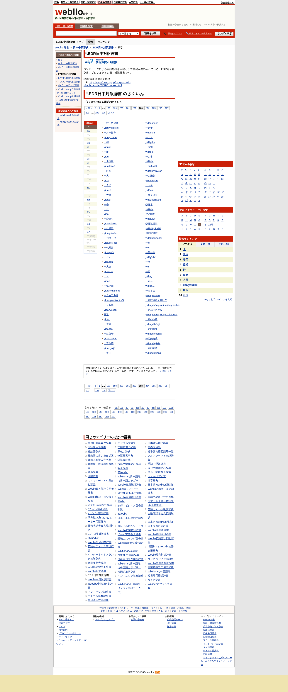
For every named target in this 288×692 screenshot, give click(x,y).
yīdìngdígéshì (152, 343)
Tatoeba (122, 513)
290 (107, 416)
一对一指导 (110, 132)
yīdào (107, 319)
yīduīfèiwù (109, 166)
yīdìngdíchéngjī (153, 333)
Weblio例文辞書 (97, 571)
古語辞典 (133, 2)
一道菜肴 (108, 333)
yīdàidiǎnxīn (110, 223)
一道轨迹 (108, 343)
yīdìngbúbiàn (152, 295)
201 (128, 108)
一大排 (149, 147)
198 (108, 108)
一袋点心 (108, 218)
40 (132, 407)
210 (146, 412)
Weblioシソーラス (128, 488)
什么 (185, 295)
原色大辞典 (124, 451)
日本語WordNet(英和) (160, 521)
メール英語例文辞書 (129, 534)
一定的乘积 (151, 329)
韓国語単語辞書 (127, 571)
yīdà (106, 180)
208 (87, 112)
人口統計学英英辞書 (99, 566)
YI (88, 163)
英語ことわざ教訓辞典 (161, 509)
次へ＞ (111, 112)
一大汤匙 (150, 175)
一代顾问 (108, 228)
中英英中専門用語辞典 (161, 567)
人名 (160, 611)
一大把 (107, 185)
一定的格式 (151, 338)
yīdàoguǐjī (109, 348)
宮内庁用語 (154, 447)
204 (147, 108)
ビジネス (101, 608)
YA (88, 131)
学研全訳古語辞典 (98, 600)
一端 (106, 142)
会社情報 (171, 623)
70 (148, 407)
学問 (188, 608)
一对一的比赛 (111, 123)
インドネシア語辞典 (213, 643)
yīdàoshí (150, 132)
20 (121, 407)
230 (158, 412)
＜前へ (89, 108)
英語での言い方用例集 (161, 497)
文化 (103, 611)
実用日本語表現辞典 (99, 443)
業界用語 (113, 608)
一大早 (149, 185)
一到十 (149, 127)
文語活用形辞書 (97, 447)
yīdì (147, 266)
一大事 (149, 156)
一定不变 (150, 290)
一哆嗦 (107, 170)
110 (171, 407)
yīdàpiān (150, 142)
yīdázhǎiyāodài (153, 238)
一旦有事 (108, 305)
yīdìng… (150, 285)
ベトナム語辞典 (211, 650)
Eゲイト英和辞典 (98, 509)
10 (116, 407)
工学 (166, 608)
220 (152, 412)
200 (121, 108)
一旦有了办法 (111, 295)
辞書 (56, 2)
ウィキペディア (157, 476)
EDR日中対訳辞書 (103, 47)
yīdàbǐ (107, 199)
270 (94, 416)
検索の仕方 (64, 623)
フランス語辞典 (211, 640)
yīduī (106, 156)
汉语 (185, 254)
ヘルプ (62, 626)
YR (88, 199)
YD (88, 143)
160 (113, 412)
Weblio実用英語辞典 (129, 497)
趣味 (129, 611)
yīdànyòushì (110, 309)
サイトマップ (65, 637)
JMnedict (93, 538)
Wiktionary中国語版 (159, 571)
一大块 (107, 266)
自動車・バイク (149, 608)
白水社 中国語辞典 (128, 555)
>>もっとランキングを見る (217, 299)
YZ (88, 232)
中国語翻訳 (107, 26)
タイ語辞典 (208, 647)
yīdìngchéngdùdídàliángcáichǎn (162, 305)
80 (153, 407)
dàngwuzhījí (190, 285)
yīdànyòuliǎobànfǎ (114, 300)
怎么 (185, 274)
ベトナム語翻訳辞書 (99, 595)
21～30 (224, 244)
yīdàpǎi (149, 151)
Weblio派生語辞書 (158, 530)
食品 (154, 611)
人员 (185, 279)
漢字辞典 (153, 480)
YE (88, 147)
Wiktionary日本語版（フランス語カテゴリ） (129, 588)
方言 (167, 611)
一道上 (107, 353)
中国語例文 (86, 26)
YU (88, 212)
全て (60, 59)
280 (100, 416)
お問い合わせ (137, 619)
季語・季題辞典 (157, 463)
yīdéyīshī (150, 257)
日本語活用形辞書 (158, 443)
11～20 (205, 244)
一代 (106, 209)
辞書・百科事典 (179, 611)
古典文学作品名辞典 (129, 463)
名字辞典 (93, 476)
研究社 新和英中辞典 (130, 492)
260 (87, 416)
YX (88, 224)
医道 (106, 314)
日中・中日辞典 (64, 26)
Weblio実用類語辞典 (129, 484)
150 (107, 412)
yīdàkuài (108, 271)
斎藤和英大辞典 (97, 562)
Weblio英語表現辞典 (159, 534)
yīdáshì (149, 209)
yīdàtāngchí (151, 180)
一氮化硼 (108, 285)
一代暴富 (108, 247)
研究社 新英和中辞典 (100, 504)
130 (94, 412)
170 (119, 412)
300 (103, 112)
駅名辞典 (123, 468)
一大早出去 (151, 195)
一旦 (106, 276)
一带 (106, 204)
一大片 (149, 137)
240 (165, 412)
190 (132, 412)
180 (126, 412)
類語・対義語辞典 (70, 2)
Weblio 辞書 (62, 47)
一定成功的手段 (153, 309)
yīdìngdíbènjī (152, 324)
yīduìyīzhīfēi (110, 137)
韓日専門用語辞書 (158, 575)
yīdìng (148, 276)
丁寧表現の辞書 (127, 447)
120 (87, 412)
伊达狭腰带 (151, 223)
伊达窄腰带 (151, 233)
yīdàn (107, 281)
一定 (147, 271)
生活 (109, 611)
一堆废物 (108, 161)
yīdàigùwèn (110, 233)
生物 (147, 611)
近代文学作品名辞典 (159, 468)
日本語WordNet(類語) (160, 484)
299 (97, 112)
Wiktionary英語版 (128, 550)
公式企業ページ (175, 619)
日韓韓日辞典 (120, 2)
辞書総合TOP (227, 2)
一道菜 (107, 324)
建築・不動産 (177, 608)
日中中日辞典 (104, 2)
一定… (149, 281)
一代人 (107, 257)
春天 (185, 259)
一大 (106, 175)
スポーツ (138, 611)
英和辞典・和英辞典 (213, 626)
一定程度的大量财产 (156, 300)
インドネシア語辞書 (99, 591)
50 (137, 407)
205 (153, 108)
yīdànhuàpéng (112, 290)
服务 (185, 290)
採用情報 (171, 626)
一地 (147, 261)
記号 (211, 224)
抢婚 (185, 264)
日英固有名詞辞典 (158, 525)
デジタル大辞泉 (127, 443)
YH (88, 159)
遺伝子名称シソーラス (130, 526)
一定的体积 (151, 319)
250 (171, 412)
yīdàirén (108, 261)
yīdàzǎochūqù (153, 199)
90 (158, 407)
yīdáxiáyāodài (153, 228)
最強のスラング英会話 (130, 538)
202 (134, 108)
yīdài (106, 214)
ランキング (104, 41)
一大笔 (107, 195)
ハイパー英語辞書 (98, 513)
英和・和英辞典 (88, 2)
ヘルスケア (119, 611)
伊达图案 (150, 214)
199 (115, 108)
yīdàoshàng (151, 123)
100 (164, 407)
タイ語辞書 (154, 579)
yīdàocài (108, 329)
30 (127, 407)
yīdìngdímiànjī (153, 353)
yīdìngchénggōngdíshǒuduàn (161, 314)
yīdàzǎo (149, 190)
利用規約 (63, 630)
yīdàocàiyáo (110, 338)
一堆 (106, 151)
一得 (147, 242)
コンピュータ (126, 608)
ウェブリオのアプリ (105, 619)
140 (100, 412)
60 (143, 407)
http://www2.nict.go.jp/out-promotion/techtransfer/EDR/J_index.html (107, 84)
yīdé (147, 247)
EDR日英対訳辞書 (98, 533)
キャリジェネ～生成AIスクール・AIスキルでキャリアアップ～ (216, 661)
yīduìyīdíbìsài (111, 127)
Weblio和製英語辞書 (129, 530)
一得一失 (150, 252)
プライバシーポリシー (70, 633)
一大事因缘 (151, 166)
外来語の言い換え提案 (101, 455)
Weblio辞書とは (66, 619)
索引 (90, 41)
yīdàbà (107, 190)
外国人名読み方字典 (99, 459)
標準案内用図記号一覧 (161, 451)
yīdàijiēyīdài (110, 242)
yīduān (107, 147)
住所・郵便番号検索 (159, 472)
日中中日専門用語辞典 (130, 559)
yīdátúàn (150, 218)
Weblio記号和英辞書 (99, 542)
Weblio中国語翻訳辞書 (161, 563)
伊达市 (149, 204)
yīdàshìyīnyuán (153, 170)
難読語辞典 (94, 451)
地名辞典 (93, 472)
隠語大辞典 (124, 459)
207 (166, 108)
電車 (137, 608)
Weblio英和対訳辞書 (159, 554)
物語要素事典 (125, 455)
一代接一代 (110, 238)
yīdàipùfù (109, 252)
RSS (157, 672)
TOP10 (187, 244)
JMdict (121, 501)
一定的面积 (151, 348)
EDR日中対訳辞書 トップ (69, 41)
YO (88, 187)
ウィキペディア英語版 (161, 558)
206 (160, 108)
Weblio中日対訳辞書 (99, 579)
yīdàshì (149, 161)
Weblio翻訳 (208, 630)
